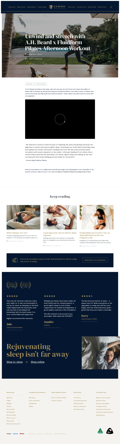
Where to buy (102, 6)
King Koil (9, 403)
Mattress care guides (102, 403)
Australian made (79, 409)
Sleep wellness (31, 6)
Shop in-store (15, 362)
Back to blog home (36, 59)
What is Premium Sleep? (58, 398)
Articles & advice (56, 400)
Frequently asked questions (104, 412)
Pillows (31, 406)
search (111, 6)
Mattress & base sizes (13, 424)
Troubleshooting (101, 406)
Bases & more (21, 6)
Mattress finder (11, 415)
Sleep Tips (29, 84)
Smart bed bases (34, 400)
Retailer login (48, 434)
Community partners (80, 400)
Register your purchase (103, 398)
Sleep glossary (100, 415)
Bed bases (32, 398)
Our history (77, 398)
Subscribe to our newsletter (95, 260)
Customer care (81, 6)
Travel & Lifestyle (40, 84)
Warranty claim (101, 400)
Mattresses (12, 6)
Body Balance (11, 412)
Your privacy (39, 434)
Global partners (78, 403)
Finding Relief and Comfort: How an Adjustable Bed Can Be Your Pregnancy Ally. (95, 235)
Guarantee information (103, 409)
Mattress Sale (92, 6)
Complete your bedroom (37, 392)
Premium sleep (42, 6)
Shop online (37, 362)
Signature (9, 398)
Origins (9, 400)
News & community (80, 406)
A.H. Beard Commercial (59, 434)
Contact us (31, 434)
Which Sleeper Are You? (17, 233)
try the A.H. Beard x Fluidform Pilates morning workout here (70, 172)
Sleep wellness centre (58, 392)
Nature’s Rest (11, 409)
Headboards (33, 403)
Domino (9, 406)
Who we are (71, 6)
